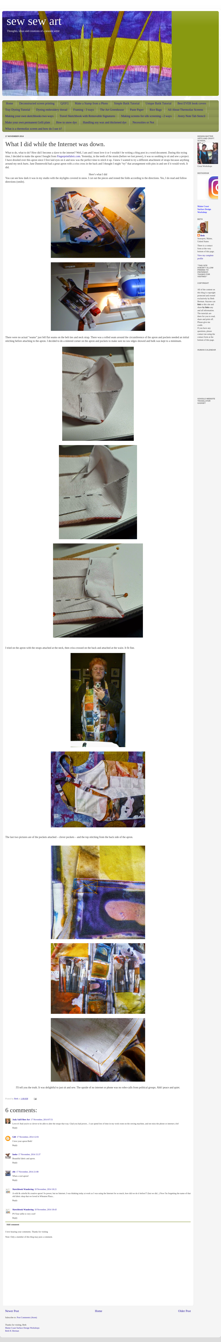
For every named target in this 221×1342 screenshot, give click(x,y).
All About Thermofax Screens (185, 109)
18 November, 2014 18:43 (45, 1209)
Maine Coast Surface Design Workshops (22, 1328)
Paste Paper (137, 109)
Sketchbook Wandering (23, 1189)
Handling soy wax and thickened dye (104, 122)
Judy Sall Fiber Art (21, 1119)
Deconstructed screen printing (37, 103)
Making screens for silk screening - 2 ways (146, 116)
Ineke (14, 1154)
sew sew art (34, 20)
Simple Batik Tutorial (127, 103)
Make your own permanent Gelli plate (27, 122)
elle (13, 1172)
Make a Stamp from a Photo (91, 103)
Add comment (12, 1224)
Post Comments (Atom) (27, 1317)
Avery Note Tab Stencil (191, 116)
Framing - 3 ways (83, 109)
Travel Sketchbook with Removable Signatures (87, 116)
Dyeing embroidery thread (51, 109)
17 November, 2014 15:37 (29, 1154)
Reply (14, 1128)
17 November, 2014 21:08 (27, 1172)
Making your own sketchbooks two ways (29, 116)
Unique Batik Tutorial (158, 103)
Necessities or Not (143, 122)
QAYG (65, 103)
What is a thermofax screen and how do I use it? (33, 128)
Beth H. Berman (12, 1331)
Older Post (184, 1311)
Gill (14, 1137)
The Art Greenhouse (112, 109)
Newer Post (12, 1311)
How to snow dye (66, 122)
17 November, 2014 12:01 (28, 1137)
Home (9, 103)
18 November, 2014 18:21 (45, 1189)
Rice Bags (156, 109)
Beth (202, 235)
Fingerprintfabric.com (68, 156)
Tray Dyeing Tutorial (17, 109)
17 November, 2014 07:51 (42, 1119)
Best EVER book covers (192, 103)
